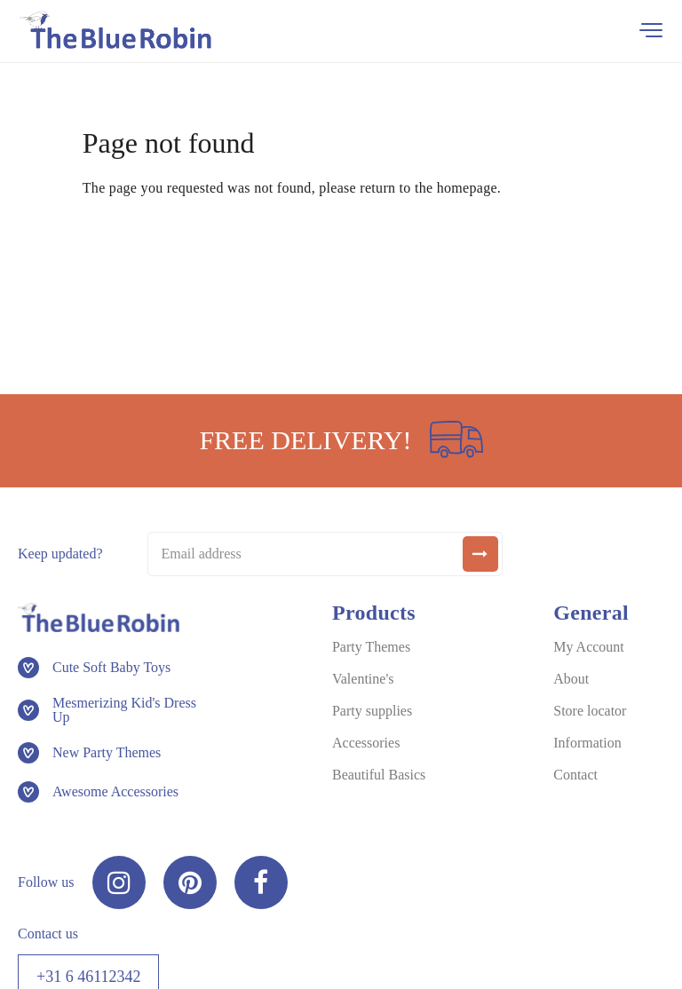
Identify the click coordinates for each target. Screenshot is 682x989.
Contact (575, 774)
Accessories (366, 742)
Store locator (589, 710)
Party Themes (371, 646)
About (571, 678)
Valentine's (363, 678)
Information (587, 742)
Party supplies (372, 710)
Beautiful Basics (378, 774)
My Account (588, 646)
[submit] (480, 554)
